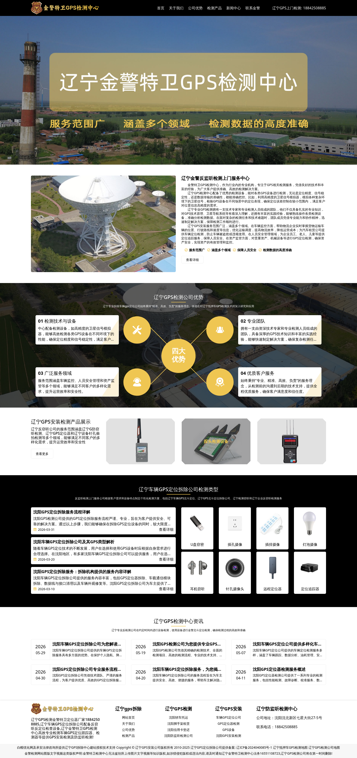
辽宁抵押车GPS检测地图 (290, 747)
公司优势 (195, 7)
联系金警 (252, 7)
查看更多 (42, 454)
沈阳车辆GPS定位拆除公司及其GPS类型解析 (73, 541)
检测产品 (214, 7)
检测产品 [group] (128, 735)
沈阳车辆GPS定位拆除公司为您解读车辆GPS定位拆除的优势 (87, 644)
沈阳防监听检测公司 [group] (178, 735)
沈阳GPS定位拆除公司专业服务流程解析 (87, 669)
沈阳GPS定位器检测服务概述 (279, 669)
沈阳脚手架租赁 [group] (178, 723)
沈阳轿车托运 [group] (178, 717)
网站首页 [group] (128, 717)
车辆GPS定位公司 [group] (228, 717)
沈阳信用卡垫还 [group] (178, 729)
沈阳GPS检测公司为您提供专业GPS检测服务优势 (187, 644)
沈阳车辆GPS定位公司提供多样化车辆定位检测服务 (287, 644)
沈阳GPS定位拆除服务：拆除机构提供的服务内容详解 (82, 571)
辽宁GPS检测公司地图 (324, 747)
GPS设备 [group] (228, 729)
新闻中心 (233, 7)
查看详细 (192, 260)
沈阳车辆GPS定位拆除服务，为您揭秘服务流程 (187, 669)
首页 (160, 7)
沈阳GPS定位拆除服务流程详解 (61, 512)
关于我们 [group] (128, 723)
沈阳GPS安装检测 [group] (228, 735)
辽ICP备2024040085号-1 (254, 747)
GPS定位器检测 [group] (229, 723)
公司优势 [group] (128, 729)
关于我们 (176, 7)
